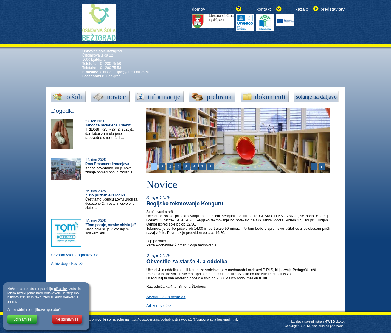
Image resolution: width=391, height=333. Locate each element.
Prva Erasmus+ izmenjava (107, 164)
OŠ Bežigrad (110, 76)
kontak (262, 9)
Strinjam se (22, 319)
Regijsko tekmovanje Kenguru (184, 204)
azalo (302, 9)
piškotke (60, 289)
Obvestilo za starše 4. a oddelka (186, 262)
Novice (161, 184)
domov (198, 9)
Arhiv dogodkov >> (67, 263)
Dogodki (62, 110)
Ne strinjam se (67, 319)
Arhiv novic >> (158, 305)
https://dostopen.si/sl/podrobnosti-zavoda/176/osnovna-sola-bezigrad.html (183, 319)
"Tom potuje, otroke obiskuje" (110, 225)
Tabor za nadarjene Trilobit (108, 125)
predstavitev (332, 9)
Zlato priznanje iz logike (105, 195)
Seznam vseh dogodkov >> (74, 255)
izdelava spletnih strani (307, 321)
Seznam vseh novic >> (166, 297)
